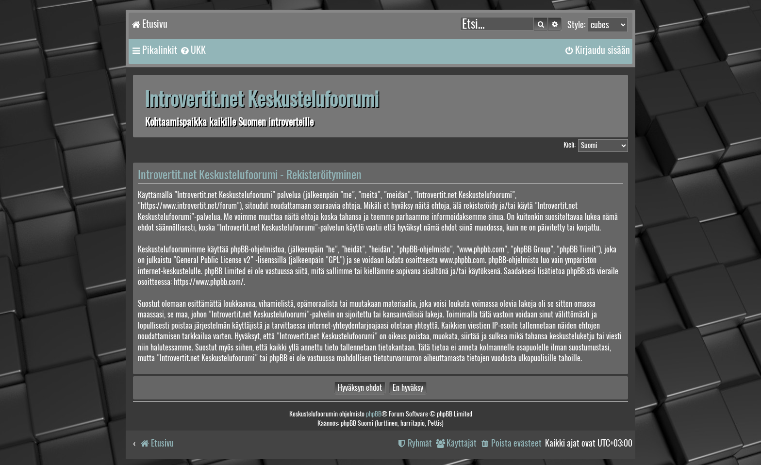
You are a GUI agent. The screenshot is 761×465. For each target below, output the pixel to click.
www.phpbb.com (462, 260)
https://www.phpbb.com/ (209, 282)
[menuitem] (193, 50)
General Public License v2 (213, 260)
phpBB (373, 413)
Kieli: (569, 144)
